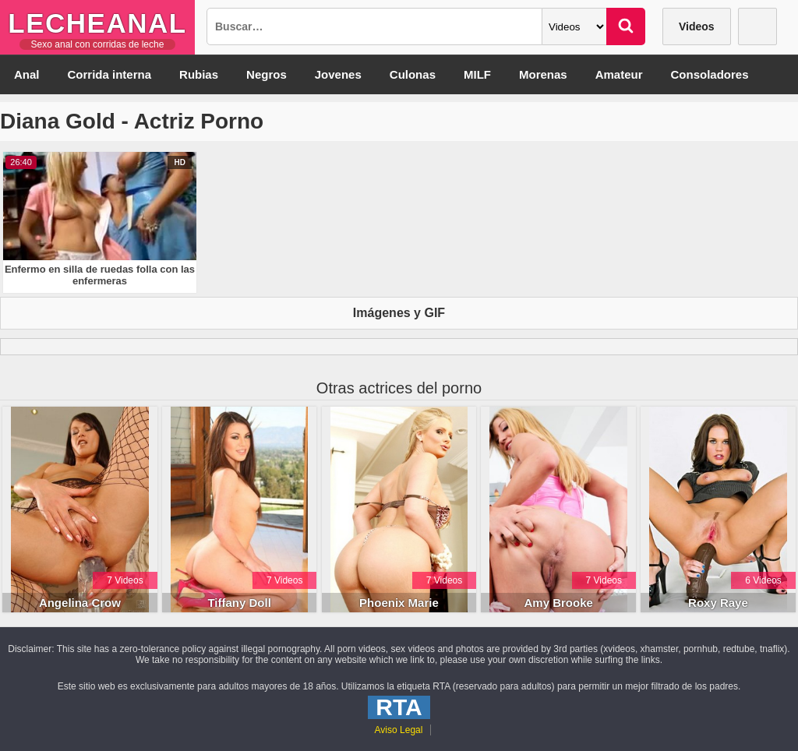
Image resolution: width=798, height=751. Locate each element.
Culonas (413, 74)
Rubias (198, 74)
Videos (697, 26)
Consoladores (710, 74)
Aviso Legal (399, 730)
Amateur (619, 74)
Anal (27, 74)
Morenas (543, 74)
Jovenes (338, 74)
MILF (477, 74)
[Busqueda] (374, 26)
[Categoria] (574, 26)
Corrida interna (110, 74)
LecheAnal (97, 23)
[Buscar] (625, 26)
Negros (266, 74)
